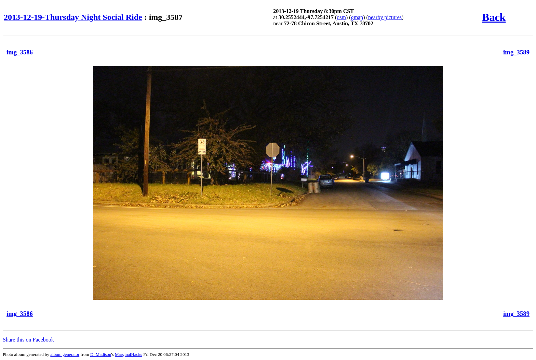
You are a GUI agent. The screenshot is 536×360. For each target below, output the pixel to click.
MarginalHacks (128, 354)
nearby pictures (385, 17)
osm (341, 17)
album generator (64, 354)
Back (494, 17)
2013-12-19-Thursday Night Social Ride (73, 17)
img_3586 (19, 52)
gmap (357, 17)
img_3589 (516, 52)
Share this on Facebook (28, 340)
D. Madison (100, 354)
